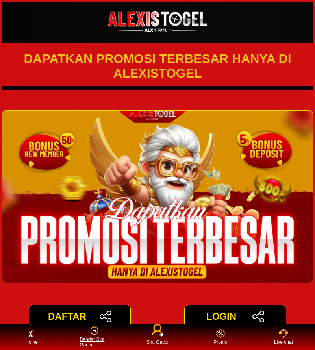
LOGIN (235, 316)
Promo (220, 337)
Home (31, 337)
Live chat (283, 337)
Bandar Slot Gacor (92, 337)
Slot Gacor (157, 335)
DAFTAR (79, 316)
